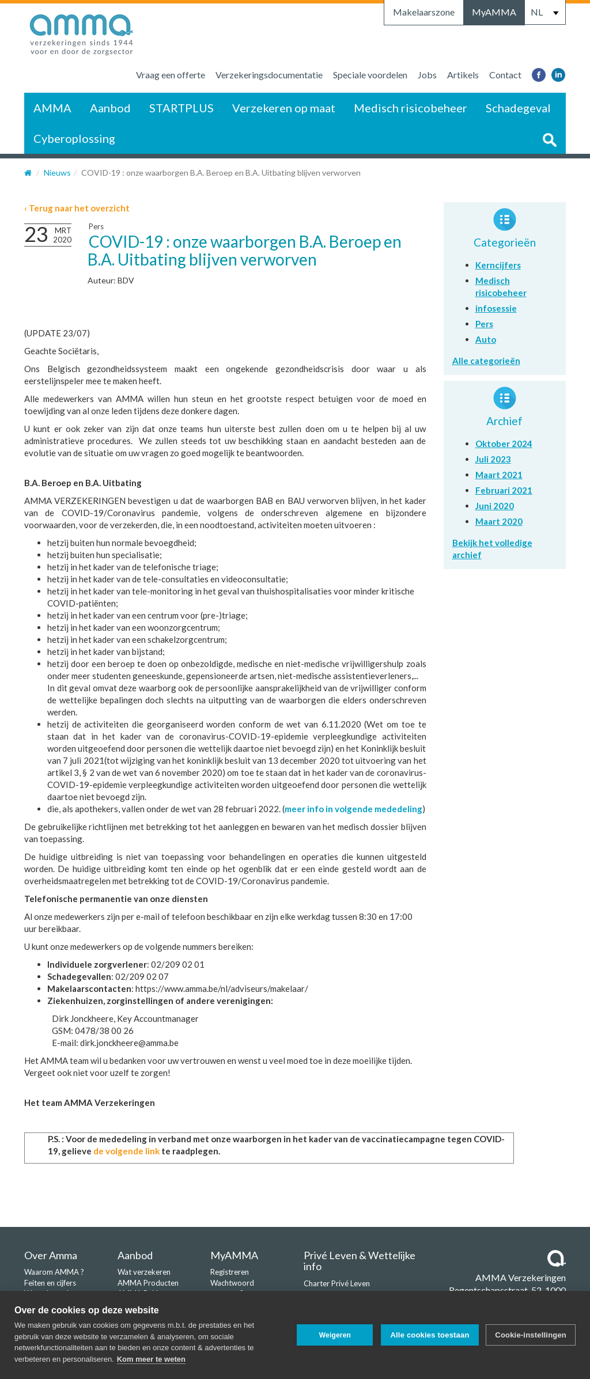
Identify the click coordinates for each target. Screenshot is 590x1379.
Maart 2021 (499, 474)
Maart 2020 (499, 521)
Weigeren (334, 1335)
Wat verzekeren (144, 1271)
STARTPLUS (181, 108)
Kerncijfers (498, 265)
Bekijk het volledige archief (492, 548)
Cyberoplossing (74, 138)
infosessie (496, 308)
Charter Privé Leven (337, 1283)
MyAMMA (494, 11)
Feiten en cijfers (50, 1282)
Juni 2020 (494, 506)
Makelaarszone (424, 11)
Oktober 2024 (503, 443)
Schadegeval (518, 108)
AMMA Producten (148, 1282)
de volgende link (126, 1151)
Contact (505, 74)
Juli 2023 (493, 459)
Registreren (229, 1271)
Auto (485, 339)
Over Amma (50, 1255)
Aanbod (110, 108)
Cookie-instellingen (530, 1335)
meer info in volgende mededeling (353, 809)
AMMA (52, 108)
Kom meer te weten (151, 1359)
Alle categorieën (486, 360)
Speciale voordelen (370, 74)
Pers (96, 226)
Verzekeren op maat (283, 108)
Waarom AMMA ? (54, 1271)
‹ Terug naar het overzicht (77, 208)
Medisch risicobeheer (410, 108)
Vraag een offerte (170, 74)
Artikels (463, 74)
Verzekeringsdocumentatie (269, 74)
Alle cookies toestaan (428, 1335)
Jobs (427, 74)
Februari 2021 (503, 490)
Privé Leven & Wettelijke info (359, 1261)
